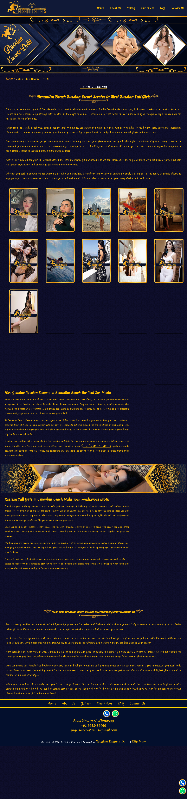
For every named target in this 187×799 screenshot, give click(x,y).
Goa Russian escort (96, 498)
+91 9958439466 (93, 778)
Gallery (131, 8)
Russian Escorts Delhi (112, 794)
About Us (115, 8)
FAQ (162, 8)
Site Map (139, 794)
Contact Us (177, 8)
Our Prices (147, 8)
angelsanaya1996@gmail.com (93, 783)
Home (100, 8)
